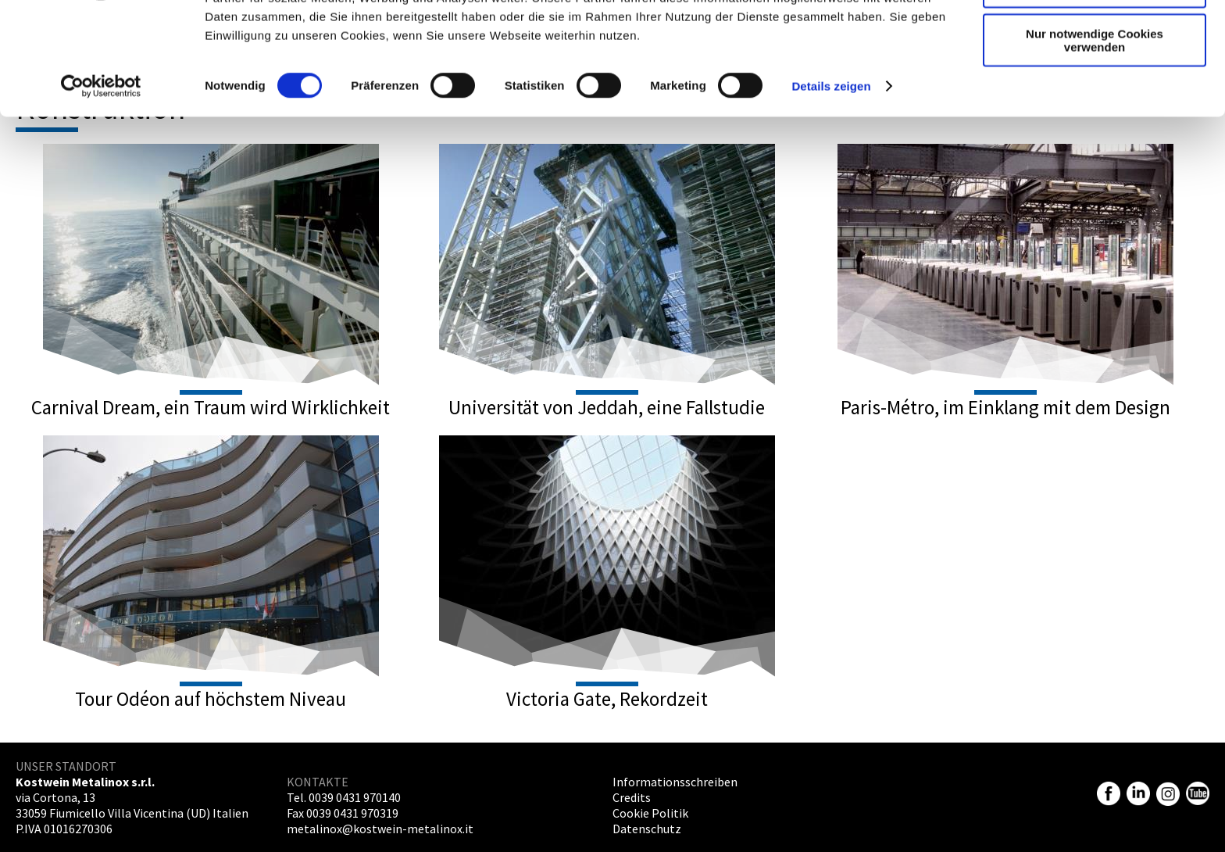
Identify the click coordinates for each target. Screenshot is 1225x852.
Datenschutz (646, 828)
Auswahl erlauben (1095, 84)
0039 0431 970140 (355, 797)
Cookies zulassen (1094, 38)
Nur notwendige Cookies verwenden (1094, 137)
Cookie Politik (650, 813)
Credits (631, 797)
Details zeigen (830, 182)
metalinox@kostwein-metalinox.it (380, 828)
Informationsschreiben (675, 781)
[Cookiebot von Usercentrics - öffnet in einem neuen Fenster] (101, 183)
